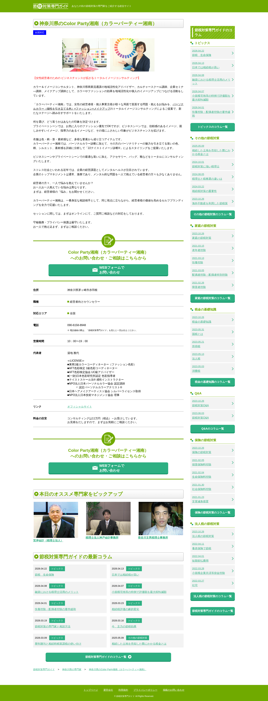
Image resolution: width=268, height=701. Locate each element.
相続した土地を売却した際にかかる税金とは (139, 643)
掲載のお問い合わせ (173, 690)
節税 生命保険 (44, 574)
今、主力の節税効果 (124, 626)
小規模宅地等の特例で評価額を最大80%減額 (139, 591)
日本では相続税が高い (125, 574)
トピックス (57, 568)
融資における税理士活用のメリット (57, 591)
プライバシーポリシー (145, 690)
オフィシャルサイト (79, 406)
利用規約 (123, 690)
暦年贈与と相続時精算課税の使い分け (58, 643)
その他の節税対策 (137, 637)
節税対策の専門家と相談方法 (52, 626)
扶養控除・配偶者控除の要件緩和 (55, 609)
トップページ (91, 690)
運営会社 (108, 690)
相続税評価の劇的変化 (125, 609)
